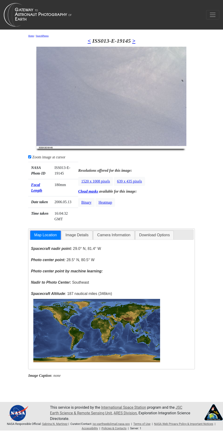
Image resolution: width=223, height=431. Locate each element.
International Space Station (123, 407)
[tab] (45, 235)
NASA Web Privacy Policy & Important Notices (183, 424)
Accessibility (90, 428)
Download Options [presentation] (154, 235)
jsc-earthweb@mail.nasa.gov (111, 424)
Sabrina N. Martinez (54, 424)
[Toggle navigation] (212, 14)
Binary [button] (86, 202)
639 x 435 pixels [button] (129, 181)
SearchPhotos (42, 35)
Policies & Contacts (113, 428)
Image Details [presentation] (76, 235)
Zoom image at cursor (46, 157)
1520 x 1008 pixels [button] (95, 181)
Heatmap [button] (105, 202)
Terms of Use (141, 424)
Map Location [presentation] (45, 235)
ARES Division (125, 413)
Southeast (60, 282)
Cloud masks (88, 191)
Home (31, 35)
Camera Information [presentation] (113, 235)
